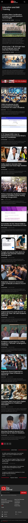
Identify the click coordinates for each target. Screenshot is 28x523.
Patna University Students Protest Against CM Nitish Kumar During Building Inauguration (13, 195)
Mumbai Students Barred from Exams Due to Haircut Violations (12, 432)
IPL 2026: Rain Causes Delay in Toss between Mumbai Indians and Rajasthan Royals (13, 467)
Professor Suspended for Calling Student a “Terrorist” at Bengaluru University (13, 343)
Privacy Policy (14, 495)
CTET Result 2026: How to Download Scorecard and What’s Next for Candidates (13, 135)
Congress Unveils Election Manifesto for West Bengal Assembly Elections (13, 473)
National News (4, 139)
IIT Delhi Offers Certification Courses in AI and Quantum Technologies (12, 16)
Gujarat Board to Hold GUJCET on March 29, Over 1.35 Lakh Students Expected (13, 313)
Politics (3, 475)
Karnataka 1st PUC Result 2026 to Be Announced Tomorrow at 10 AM (13, 224)
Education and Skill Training (8, 20)
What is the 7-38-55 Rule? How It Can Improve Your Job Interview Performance (13, 48)
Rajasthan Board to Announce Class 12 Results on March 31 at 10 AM (13, 283)
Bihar (2, 199)
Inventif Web (5, 521)
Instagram (20, 512)
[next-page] (10, 444)
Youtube (5, 516)
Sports (3, 456)
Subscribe (23, 492)
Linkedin (5, 514)
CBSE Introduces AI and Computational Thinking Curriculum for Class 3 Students (12, 106)
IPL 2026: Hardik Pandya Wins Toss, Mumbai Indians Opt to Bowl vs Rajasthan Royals (12, 454)
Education (3, 109)
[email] (10, 492)
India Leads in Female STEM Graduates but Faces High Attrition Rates (14, 165)
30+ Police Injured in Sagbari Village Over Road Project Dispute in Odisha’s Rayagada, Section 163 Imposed (13, 460)
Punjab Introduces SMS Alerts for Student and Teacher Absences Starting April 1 (13, 253)
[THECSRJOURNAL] (14, 1)
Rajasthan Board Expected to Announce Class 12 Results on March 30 (12, 373)
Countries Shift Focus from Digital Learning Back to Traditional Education (13, 403)
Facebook (6, 512)
